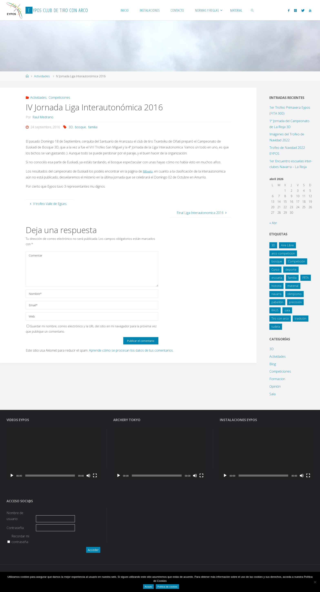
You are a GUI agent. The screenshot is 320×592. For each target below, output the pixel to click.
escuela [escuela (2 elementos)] (276, 278)
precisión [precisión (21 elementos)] (295, 302)
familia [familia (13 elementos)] (292, 278)
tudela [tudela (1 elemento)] (275, 327)
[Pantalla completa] (95, 476)
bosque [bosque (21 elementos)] (276, 261)
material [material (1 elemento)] (292, 286)
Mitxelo (148, 171)
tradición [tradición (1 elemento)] (300, 318)
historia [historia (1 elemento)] (276, 286)
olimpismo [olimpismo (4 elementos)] (294, 294)
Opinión (275, 386)
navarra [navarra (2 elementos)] (276, 294)
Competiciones (59, 97)
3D (71, 127)
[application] (53, 453)
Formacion (277, 379)
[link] (252, 10)
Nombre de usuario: (15, 516)
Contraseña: (15, 528)
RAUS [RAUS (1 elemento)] (275, 310)
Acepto (148, 586)
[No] (315, 582)
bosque (80, 127)
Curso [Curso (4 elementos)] (275, 269)
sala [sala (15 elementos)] (287, 310)
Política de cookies (167, 586)
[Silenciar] (88, 476)
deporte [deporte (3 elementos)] (291, 269)
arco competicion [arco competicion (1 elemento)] (283, 253)
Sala (272, 394)
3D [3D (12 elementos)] (273, 245)
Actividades (42, 76)
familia (92, 127)
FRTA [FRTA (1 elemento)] (305, 278)
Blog (272, 364)
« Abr (273, 223)
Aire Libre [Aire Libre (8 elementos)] (287, 245)
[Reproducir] (12, 476)
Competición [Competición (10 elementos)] (296, 261)
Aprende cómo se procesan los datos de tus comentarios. (131, 350)
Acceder (93, 550)
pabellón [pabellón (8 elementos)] (277, 302)
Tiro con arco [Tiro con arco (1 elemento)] (280, 318)
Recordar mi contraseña (20, 539)
